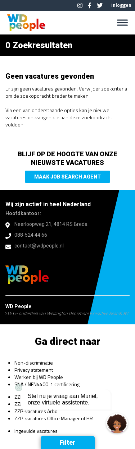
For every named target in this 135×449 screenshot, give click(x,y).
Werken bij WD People (38, 377)
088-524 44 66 (30, 235)
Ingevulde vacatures (36, 431)
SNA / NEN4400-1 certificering (47, 384)
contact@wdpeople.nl (39, 246)
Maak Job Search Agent (67, 177)
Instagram (79, 5)
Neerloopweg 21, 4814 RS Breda (50, 224)
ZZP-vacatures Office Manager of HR (53, 418)
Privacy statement (33, 370)
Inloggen (121, 5)
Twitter (100, 5)
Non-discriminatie (33, 362)
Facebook (89, 5)
